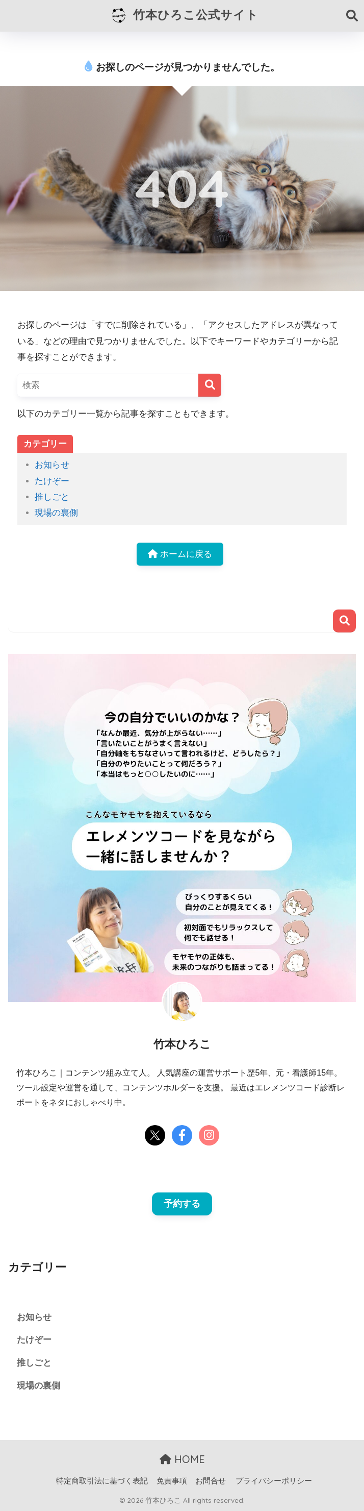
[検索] (209, 385)
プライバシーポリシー (274, 1481)
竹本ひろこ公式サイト (183, 16)
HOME (182, 1459)
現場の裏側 (56, 513)
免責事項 (172, 1481)
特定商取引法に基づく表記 (102, 1481)
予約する (182, 1204)
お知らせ (52, 465)
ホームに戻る (180, 554)
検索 (344, 621)
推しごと (52, 497)
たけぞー (52, 481)
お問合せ (210, 1481)
